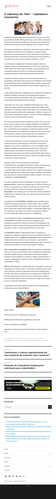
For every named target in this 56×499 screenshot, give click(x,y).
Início (6, 449)
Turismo (7, 466)
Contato (7, 470)
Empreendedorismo (35, 340)
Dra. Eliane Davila (9, 338)
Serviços (7, 457)
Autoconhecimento (9, 340)
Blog (6, 462)
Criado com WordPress (19, 481)
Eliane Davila (8, 481)
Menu (49, 6)
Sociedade (44, 340)
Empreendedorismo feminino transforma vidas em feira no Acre (28, 436)
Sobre (6, 453)
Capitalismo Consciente (22, 340)
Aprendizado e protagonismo (35, 338)
